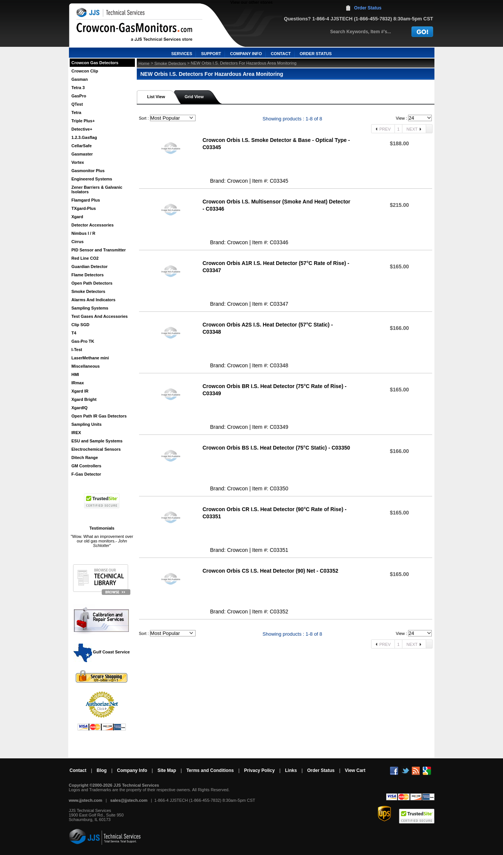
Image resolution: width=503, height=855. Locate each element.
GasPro (79, 96)
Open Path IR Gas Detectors (99, 416)
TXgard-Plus (84, 208)
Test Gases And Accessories (100, 316)
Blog (102, 770)
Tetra (76, 112)
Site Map (166, 770)
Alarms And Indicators (94, 299)
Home (144, 63)
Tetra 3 (78, 87)
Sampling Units (87, 424)
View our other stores (251, 2)
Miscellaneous (86, 366)
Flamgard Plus (86, 200)
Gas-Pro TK (83, 341)
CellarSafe (82, 145)
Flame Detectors (88, 275)
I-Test (77, 349)
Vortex (78, 162)
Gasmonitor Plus (88, 170)
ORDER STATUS (316, 53)
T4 (74, 333)
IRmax (78, 383)
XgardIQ (80, 407)
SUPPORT (211, 53)
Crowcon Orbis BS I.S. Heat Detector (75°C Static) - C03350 (276, 448)
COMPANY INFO (246, 53)
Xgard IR (80, 391)
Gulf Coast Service (102, 652)
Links (291, 770)
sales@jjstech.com (129, 800)
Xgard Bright (84, 399)
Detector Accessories (93, 225)
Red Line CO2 (85, 258)
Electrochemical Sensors (96, 449)
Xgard (77, 216)
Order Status (368, 8)
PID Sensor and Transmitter (99, 250)
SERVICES (181, 53)
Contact (78, 770)
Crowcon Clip (85, 71)
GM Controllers (86, 466)
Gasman (80, 79)
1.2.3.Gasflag (84, 137)
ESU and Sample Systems (97, 441)
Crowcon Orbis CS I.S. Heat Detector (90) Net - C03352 (270, 571)
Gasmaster (82, 154)
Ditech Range (85, 457)
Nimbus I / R (84, 233)
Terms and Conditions (210, 770)
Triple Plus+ (83, 121)
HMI (75, 374)
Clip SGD (81, 324)
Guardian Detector (90, 266)
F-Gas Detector (86, 474)
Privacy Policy (259, 770)
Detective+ (82, 129)
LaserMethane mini (90, 358)
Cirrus (78, 241)
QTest (77, 104)
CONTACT (281, 53)
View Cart (355, 770)
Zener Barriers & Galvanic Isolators (97, 189)
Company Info (132, 770)
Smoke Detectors (88, 291)
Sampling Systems (90, 308)
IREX (76, 432)
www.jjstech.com (85, 800)
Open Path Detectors (92, 283)
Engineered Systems (92, 179)
